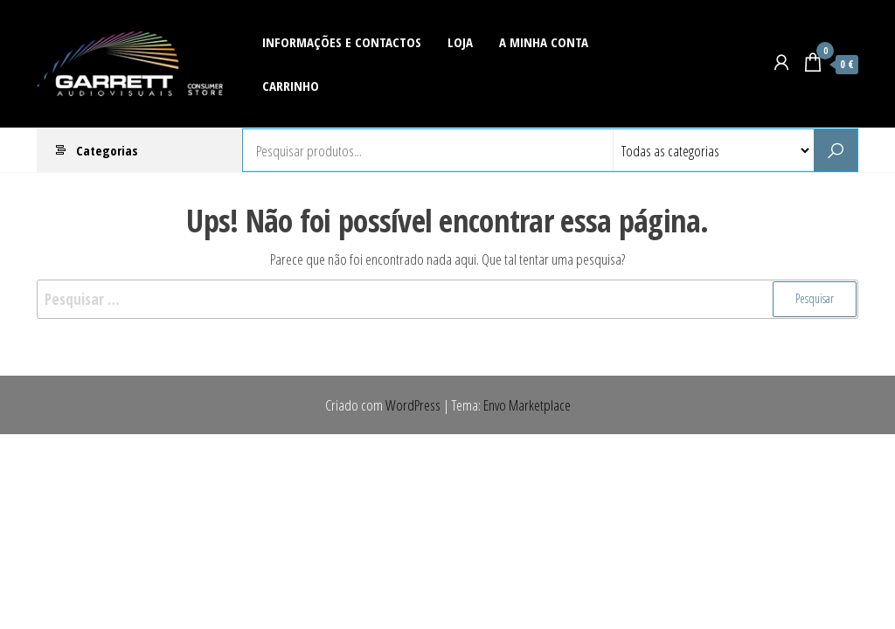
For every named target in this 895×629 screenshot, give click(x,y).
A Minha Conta (543, 42)
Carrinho (290, 85)
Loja (460, 42)
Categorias (107, 150)
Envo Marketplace (527, 405)
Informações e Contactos (341, 42)
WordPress (413, 405)
